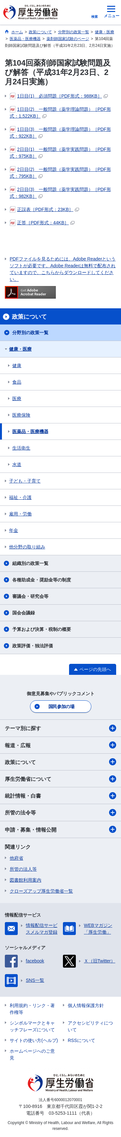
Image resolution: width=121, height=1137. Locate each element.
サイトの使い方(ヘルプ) (34, 1040)
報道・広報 (60, 745)
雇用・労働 (20, 513)
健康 (16, 365)
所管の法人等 (23, 869)
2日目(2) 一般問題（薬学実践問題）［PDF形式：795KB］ (60, 172)
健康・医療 (20, 349)
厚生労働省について (60, 778)
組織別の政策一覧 (30, 563)
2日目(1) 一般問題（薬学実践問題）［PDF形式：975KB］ (60, 152)
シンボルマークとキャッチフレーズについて (32, 1026)
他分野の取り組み (27, 546)
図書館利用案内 (25, 880)
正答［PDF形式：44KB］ (42, 222)
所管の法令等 (60, 812)
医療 (16, 398)
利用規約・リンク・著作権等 (32, 1009)
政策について (60, 761)
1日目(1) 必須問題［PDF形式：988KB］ (59, 96)
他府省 (16, 858)
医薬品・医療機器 (30, 431)
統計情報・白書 (60, 795)
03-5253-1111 (63, 1113)
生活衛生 (21, 448)
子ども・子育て (25, 480)
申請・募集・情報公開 (60, 829)
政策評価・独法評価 (32, 645)
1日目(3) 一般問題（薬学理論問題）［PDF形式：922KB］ (60, 132)
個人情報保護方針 (86, 1005)
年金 (13, 530)
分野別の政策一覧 (30, 332)
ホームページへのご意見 (32, 1054)
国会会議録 (23, 612)
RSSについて (81, 1040)
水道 (16, 464)
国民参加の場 (61, 706)
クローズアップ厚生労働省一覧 (41, 891)
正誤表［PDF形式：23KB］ (44, 209)
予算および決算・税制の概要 (41, 629)
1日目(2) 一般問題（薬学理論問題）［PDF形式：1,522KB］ (60, 112)
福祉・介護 (20, 497)
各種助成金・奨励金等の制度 (41, 579)
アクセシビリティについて (90, 1026)
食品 (16, 382)
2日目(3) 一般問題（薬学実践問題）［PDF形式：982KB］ (60, 192)
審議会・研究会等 (30, 596)
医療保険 (21, 415)
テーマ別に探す (60, 728)
